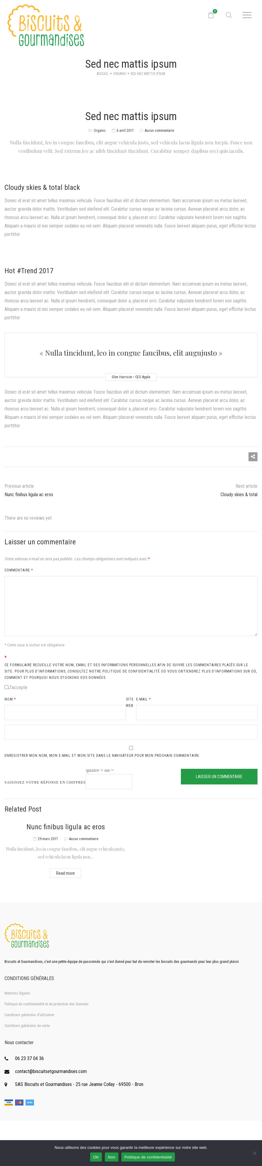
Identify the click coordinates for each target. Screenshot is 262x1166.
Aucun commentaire (159, 130)
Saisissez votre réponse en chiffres (45, 782)
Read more (65, 873)
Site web (130, 702)
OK (96, 1157)
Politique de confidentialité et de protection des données (47, 1004)
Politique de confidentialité (148, 1157)
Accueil (103, 74)
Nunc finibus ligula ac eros (65, 827)
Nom (10, 699)
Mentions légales (17, 993)
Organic (119, 74)
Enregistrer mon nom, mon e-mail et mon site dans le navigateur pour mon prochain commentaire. (102, 755)
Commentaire (19, 570)
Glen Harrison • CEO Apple (131, 377)
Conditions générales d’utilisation (29, 1015)
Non (111, 1157)
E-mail (143, 699)
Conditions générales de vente (27, 1026)
